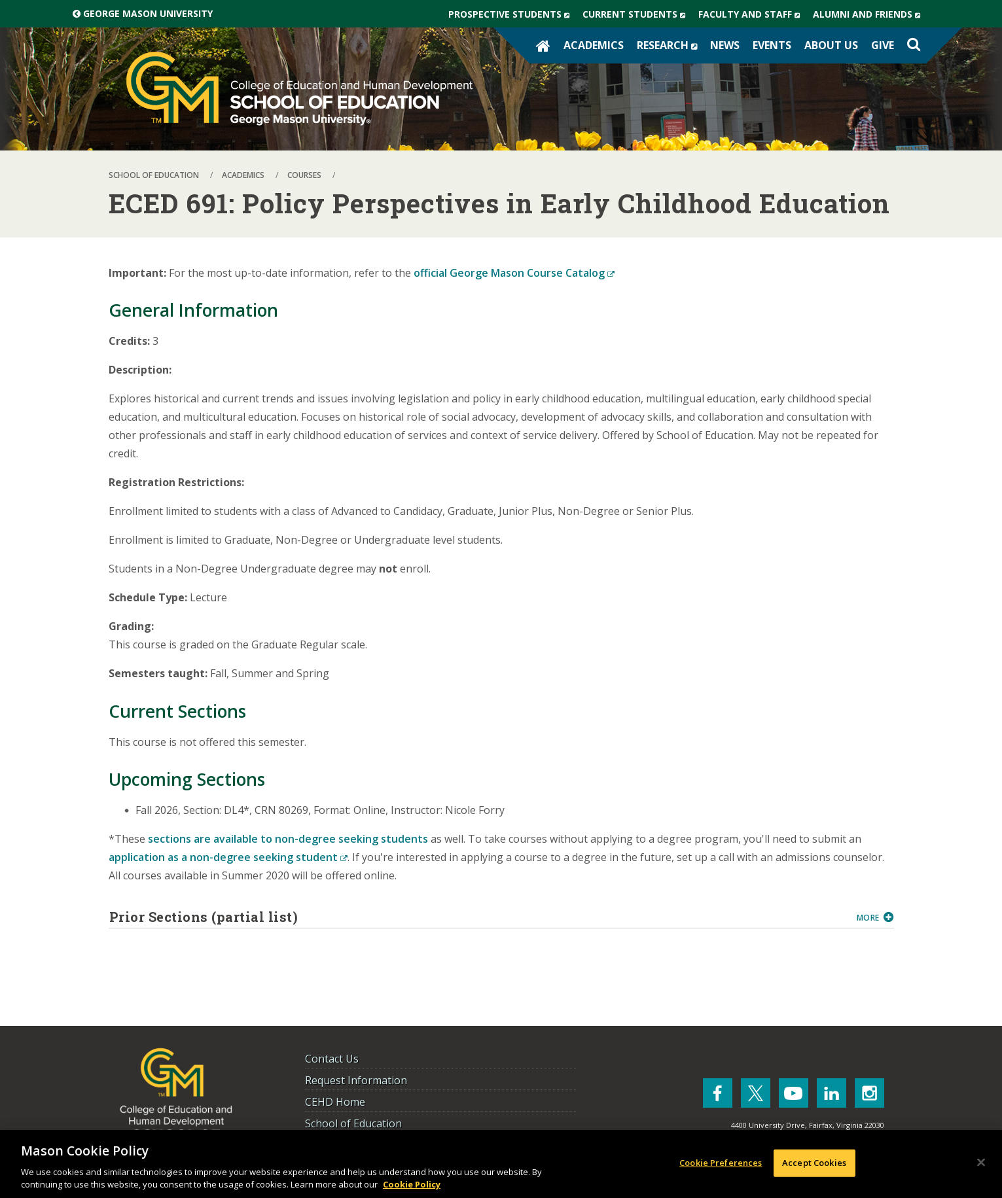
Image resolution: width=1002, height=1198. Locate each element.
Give (882, 45)
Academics (594, 45)
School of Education (353, 1123)
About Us (831, 45)
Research (670, 45)
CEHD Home (335, 1102)
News (725, 45)
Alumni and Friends (870, 14)
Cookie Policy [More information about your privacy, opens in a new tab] (411, 1184)
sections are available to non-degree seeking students (288, 839)
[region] (501, 1164)
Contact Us (332, 1058)
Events (772, 45)
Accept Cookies (814, 1163)
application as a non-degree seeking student (228, 857)
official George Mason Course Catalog (514, 273)
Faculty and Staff (752, 14)
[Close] (981, 1162)
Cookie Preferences (720, 1163)
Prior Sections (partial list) (478, 916)
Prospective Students (512, 14)
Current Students (637, 14)
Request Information (356, 1080)
